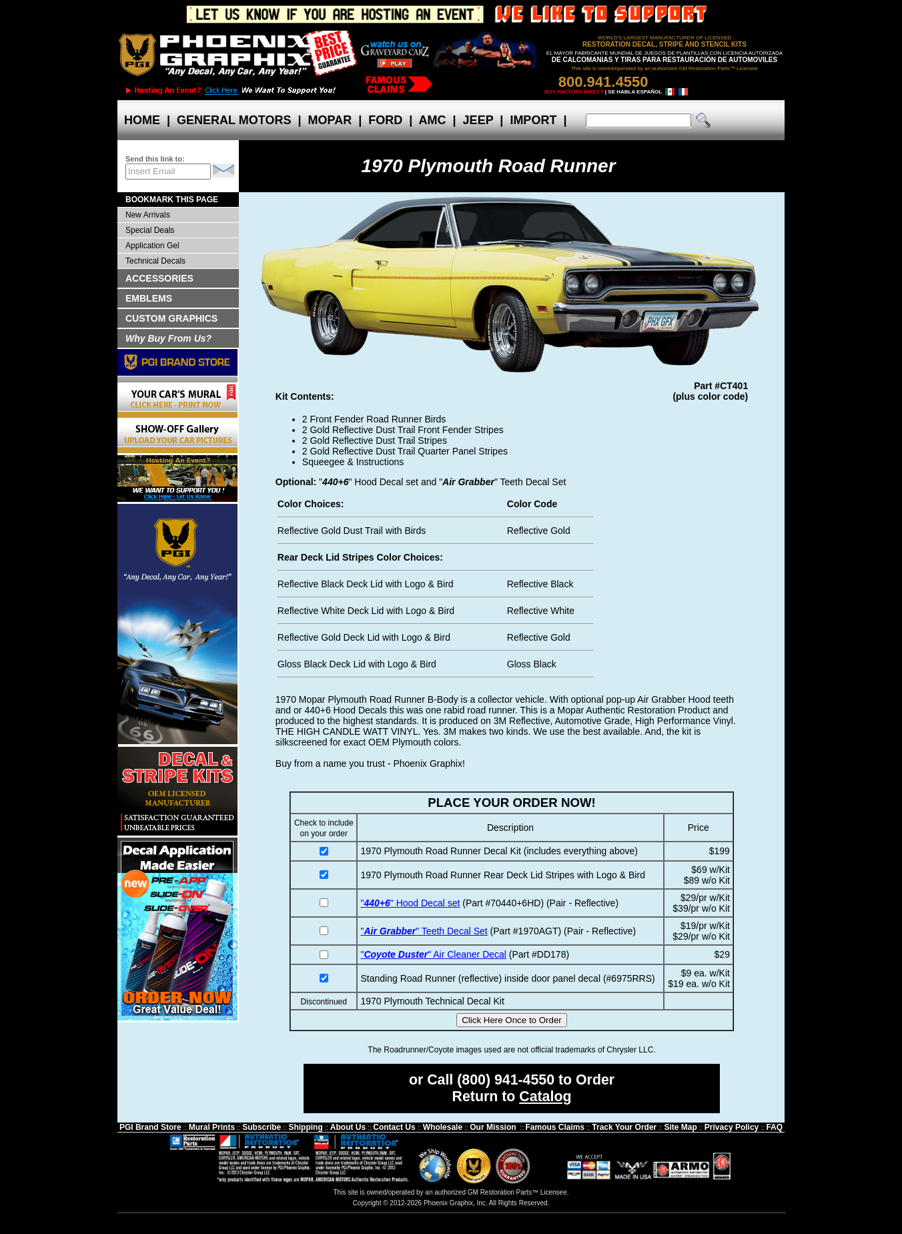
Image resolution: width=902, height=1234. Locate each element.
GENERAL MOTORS (234, 120)
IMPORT (533, 120)
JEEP (478, 120)
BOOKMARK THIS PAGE (171, 199)
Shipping (305, 1127)
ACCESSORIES (159, 278)
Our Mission (493, 1127)
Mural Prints (212, 1127)
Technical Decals (155, 261)
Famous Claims (555, 1127)
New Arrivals (147, 215)
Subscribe (261, 1127)
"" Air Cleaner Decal (433, 954)
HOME (142, 120)
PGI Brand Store (150, 1127)
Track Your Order (624, 1127)
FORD (385, 120)
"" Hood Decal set (410, 903)
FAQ (774, 1127)
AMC (432, 120)
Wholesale (442, 1127)
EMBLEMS (148, 298)
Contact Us (394, 1127)
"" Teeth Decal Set (423, 931)
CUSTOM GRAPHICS (171, 318)
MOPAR (329, 120)
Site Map (680, 1127)
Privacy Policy (732, 1127)
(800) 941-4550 (505, 1080)
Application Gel (152, 245)
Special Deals (149, 230)
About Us (348, 1127)
